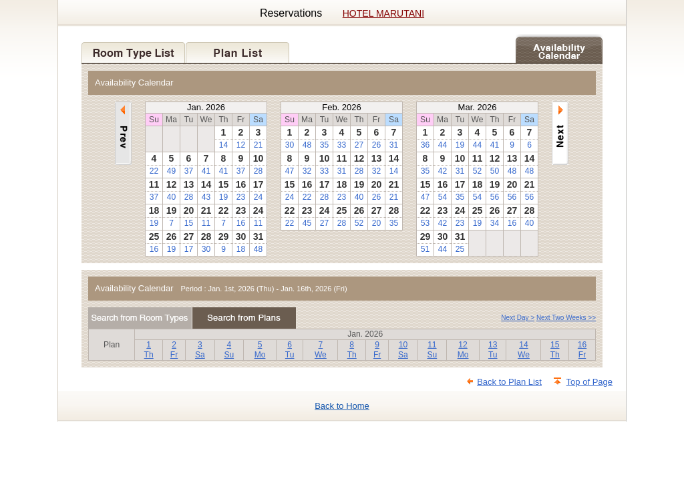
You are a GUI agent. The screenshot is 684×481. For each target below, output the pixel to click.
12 (240, 145)
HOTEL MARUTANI (383, 13)
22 (154, 171)
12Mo (463, 349)
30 (206, 249)
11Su (432, 349)
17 (188, 249)
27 (359, 145)
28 (258, 171)
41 (206, 171)
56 (494, 197)
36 (425, 145)
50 (494, 171)
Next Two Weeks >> (566, 317)
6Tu (290, 349)
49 (171, 171)
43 (206, 197)
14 (223, 145)
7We (321, 349)
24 (258, 197)
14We (524, 349)
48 (258, 249)
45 (307, 223)
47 (289, 171)
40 (171, 197)
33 (341, 145)
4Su (229, 349)
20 (376, 223)
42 (442, 171)
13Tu (493, 349)
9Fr (377, 349)
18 (240, 249)
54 (442, 197)
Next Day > (517, 317)
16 (240, 223)
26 (376, 145)
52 (359, 223)
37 (188, 171)
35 (324, 145)
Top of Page (589, 382)
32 (307, 171)
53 (425, 223)
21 (258, 145)
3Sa (200, 349)
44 (442, 145)
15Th (555, 349)
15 (188, 223)
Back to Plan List (509, 382)
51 (425, 249)
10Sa (403, 349)
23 (240, 197)
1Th (149, 349)
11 (206, 223)
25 (460, 249)
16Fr (582, 349)
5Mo (260, 349)
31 (393, 145)
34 (494, 223)
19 (223, 197)
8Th (352, 349)
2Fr (174, 349)
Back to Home (342, 406)
